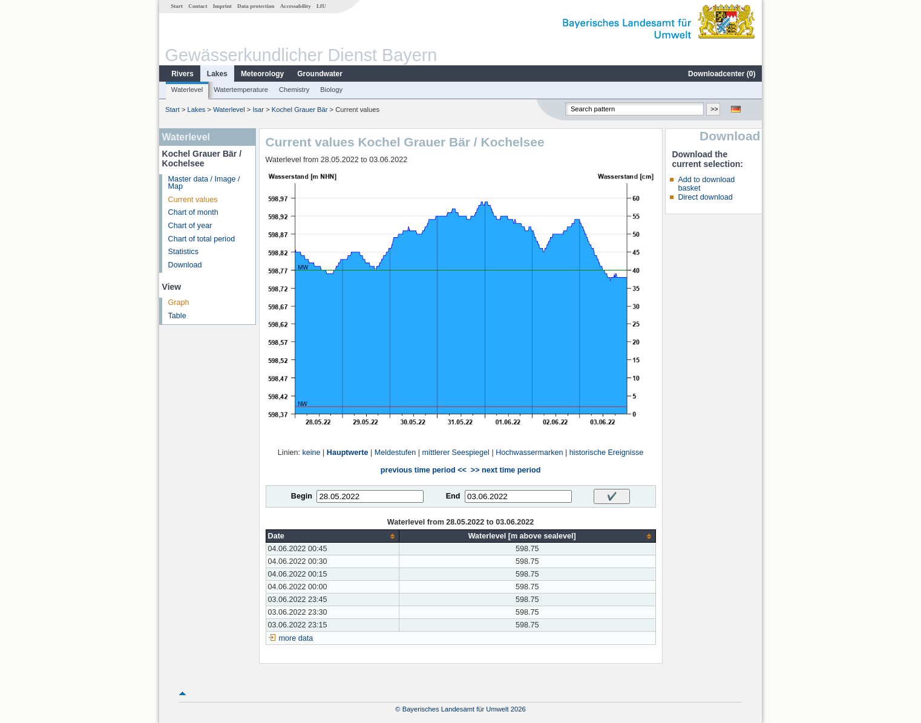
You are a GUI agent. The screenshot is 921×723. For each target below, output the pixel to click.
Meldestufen (395, 452)
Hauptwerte (348, 452)
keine (311, 452)
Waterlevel (187, 89)
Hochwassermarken (529, 452)
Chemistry (294, 89)
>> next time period (505, 470)
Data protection (255, 6)
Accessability (295, 6)
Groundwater (320, 74)
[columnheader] (332, 536)
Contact (197, 6)
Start (177, 6)
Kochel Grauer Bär (300, 109)
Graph (178, 302)
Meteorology (262, 74)
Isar (258, 109)
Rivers (182, 74)
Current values (193, 199)
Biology (331, 89)
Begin (301, 496)
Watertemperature (241, 89)
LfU (321, 6)
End (453, 496)
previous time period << (424, 470)
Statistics (183, 251)
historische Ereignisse (606, 452)
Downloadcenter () (721, 74)
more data (296, 638)
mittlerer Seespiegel (456, 452)
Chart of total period (201, 239)
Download (185, 265)
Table (177, 316)
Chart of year (190, 225)
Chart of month (193, 212)
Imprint (222, 6)
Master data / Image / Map (204, 183)
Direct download (705, 197)
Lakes (217, 74)
